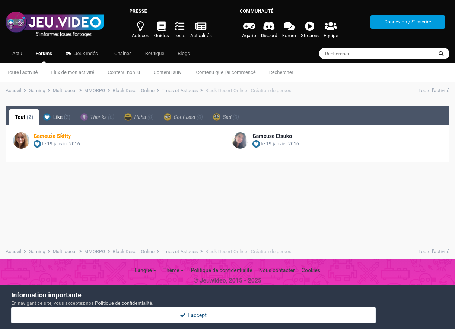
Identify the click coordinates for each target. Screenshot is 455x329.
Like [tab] (56, 117)
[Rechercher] (355, 53)
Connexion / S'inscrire (407, 22)
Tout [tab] (24, 117)
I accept (227, 315)
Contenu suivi (167, 72)
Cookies (311, 270)
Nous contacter (277, 270)
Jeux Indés (82, 53)
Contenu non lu (124, 72)
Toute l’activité (22, 72)
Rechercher (281, 72)
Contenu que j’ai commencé (226, 72)
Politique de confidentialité (221, 270)
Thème (173, 270)
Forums (44, 57)
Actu (17, 53)
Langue (145, 270)
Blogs (184, 53)
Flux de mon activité (72, 72)
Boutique (155, 53)
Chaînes (122, 53)
